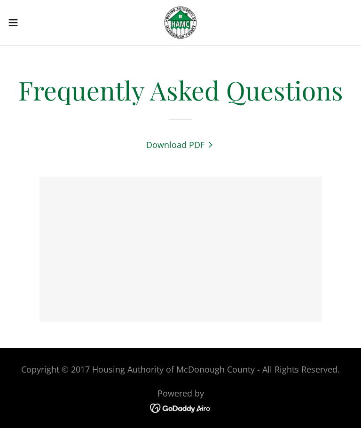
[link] (180, 22)
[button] (30, 22)
